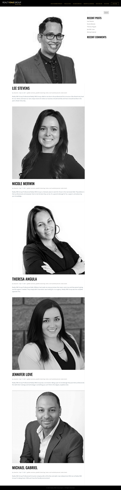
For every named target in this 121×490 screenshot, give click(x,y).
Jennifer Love (22, 374)
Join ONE (115, 3)
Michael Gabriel (25, 467)
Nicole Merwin (23, 183)
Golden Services (77, 3)
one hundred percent (54, 93)
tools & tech (64, 93)
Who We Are (99, 3)
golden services (31, 93)
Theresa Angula (24, 279)
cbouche (16, 93)
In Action (106, 3)
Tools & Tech (67, 3)
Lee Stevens (21, 88)
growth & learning (40, 93)
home (47, 93)
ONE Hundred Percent (56, 3)
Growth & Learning (89, 3)
